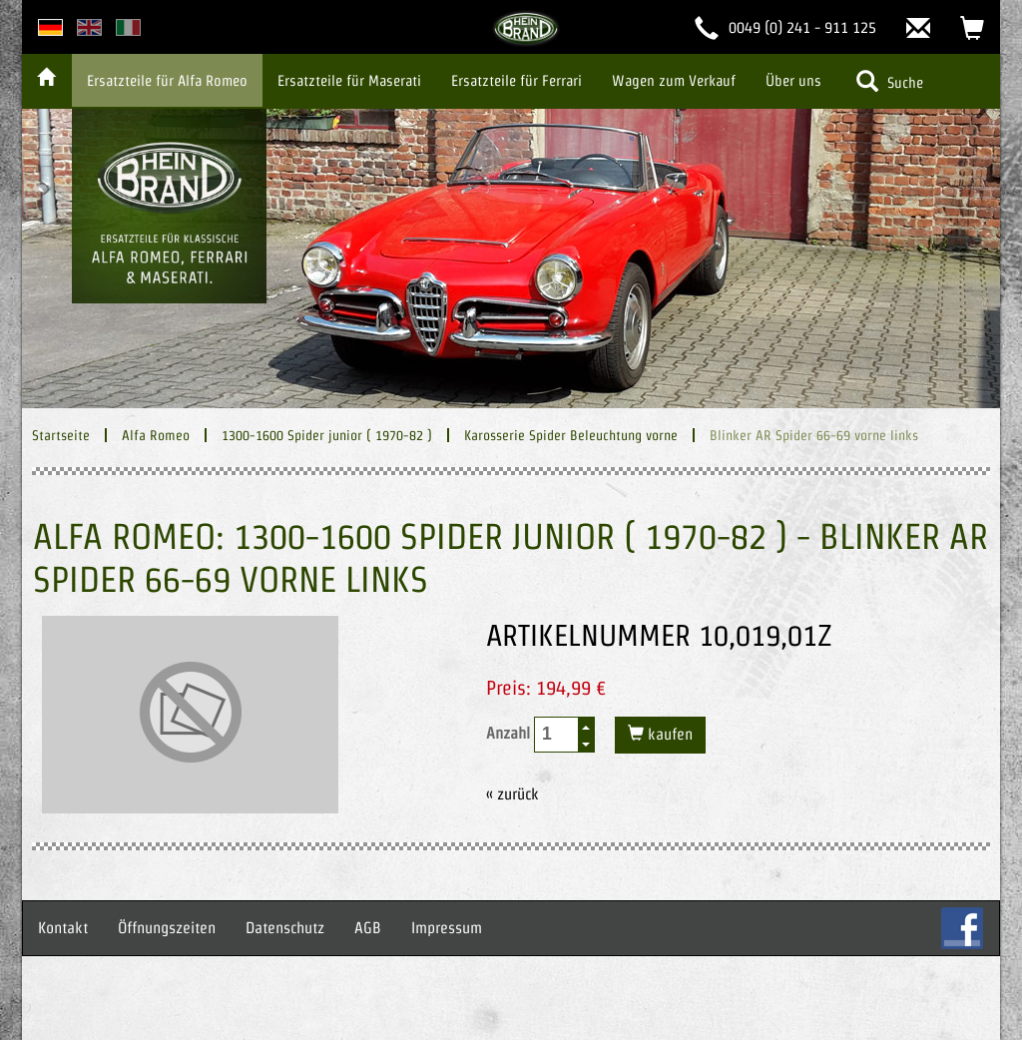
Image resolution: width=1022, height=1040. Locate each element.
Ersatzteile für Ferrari (516, 80)
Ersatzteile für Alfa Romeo (167, 80)
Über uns (793, 80)
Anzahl (540, 735)
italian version (128, 27)
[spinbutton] (557, 734)
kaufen (668, 734)
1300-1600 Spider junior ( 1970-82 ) (327, 435)
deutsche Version (50, 27)
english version (89, 27)
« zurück (512, 793)
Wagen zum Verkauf (674, 80)
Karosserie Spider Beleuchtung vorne (571, 435)
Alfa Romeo (156, 435)
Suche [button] (889, 81)
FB (962, 928)
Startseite (61, 435)
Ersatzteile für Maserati (349, 80)
